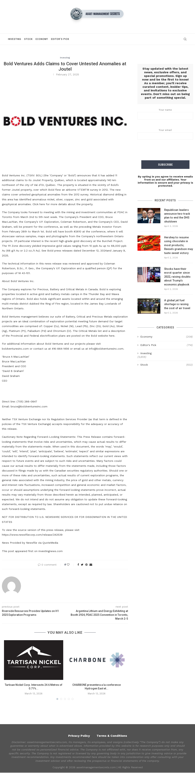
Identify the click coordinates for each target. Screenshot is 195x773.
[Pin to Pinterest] (86, 565)
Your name (165, 114)
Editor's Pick (166, 342)
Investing (14, 39)
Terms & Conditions (112, 736)
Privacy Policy (79, 736)
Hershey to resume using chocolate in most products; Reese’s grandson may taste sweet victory (178, 244)
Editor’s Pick (60, 39)
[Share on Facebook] (78, 565)
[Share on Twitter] (82, 565)
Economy (42, 39)
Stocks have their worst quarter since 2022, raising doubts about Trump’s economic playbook (177, 275)
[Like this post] (71, 565)
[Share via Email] (91, 565)
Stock (28, 39)
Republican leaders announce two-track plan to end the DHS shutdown (176, 215)
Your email (165, 134)
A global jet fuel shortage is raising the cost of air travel (178, 301)
